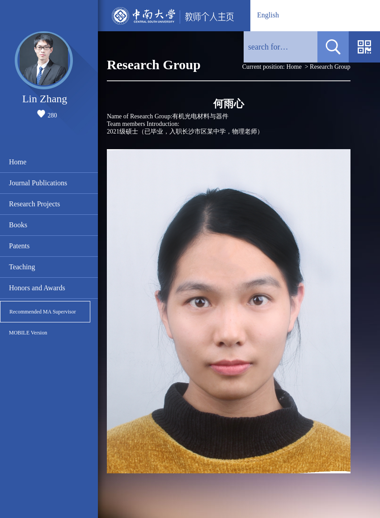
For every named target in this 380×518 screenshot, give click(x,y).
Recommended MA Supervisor (42, 312)
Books (18, 225)
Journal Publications (38, 183)
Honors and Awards (37, 288)
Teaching (22, 267)
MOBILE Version (28, 333)
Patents (19, 246)
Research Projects (34, 204)
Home (17, 162)
